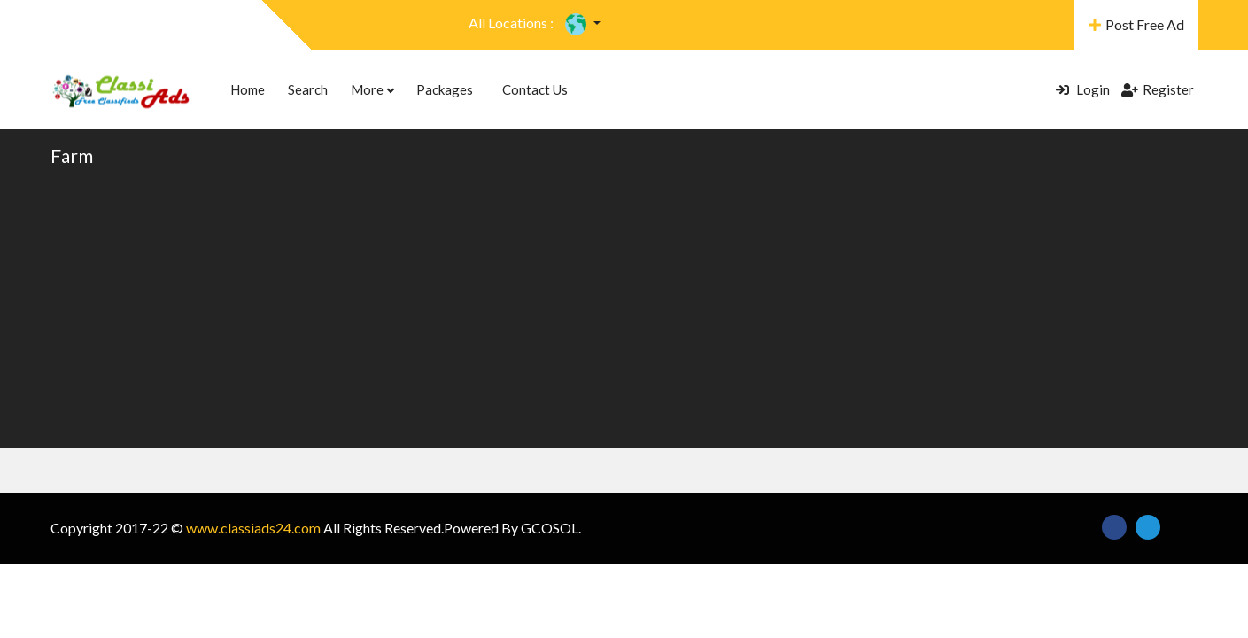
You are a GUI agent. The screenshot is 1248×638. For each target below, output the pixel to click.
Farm (71, 155)
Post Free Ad (1136, 24)
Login (1083, 89)
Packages (444, 89)
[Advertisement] (624, 307)
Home (247, 89)
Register (1157, 89)
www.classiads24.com (253, 527)
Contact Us (535, 89)
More (372, 89)
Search (308, 89)
